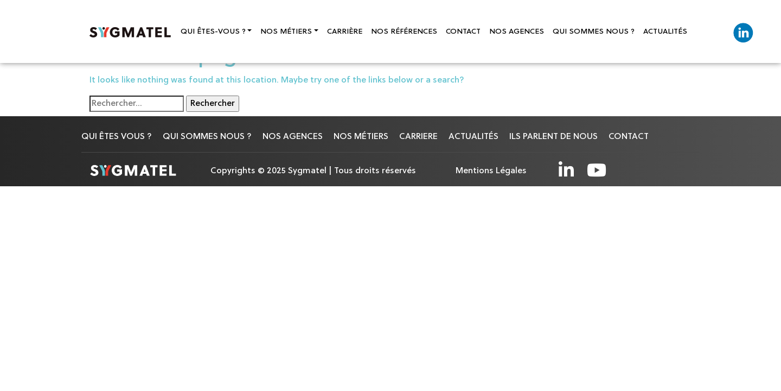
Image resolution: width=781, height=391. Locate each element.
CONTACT (463, 32)
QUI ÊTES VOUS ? (116, 137)
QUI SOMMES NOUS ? (594, 32)
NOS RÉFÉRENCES (404, 32)
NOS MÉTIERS (361, 137)
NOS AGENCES (516, 32)
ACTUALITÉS (665, 32)
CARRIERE (418, 137)
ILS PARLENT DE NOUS (553, 137)
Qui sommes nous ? (207, 137)
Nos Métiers (286, 32)
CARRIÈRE (344, 32)
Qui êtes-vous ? (213, 32)
